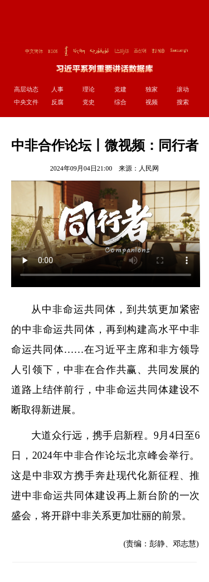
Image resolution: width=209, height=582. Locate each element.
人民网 (149, 168)
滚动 (183, 89)
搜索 (183, 102)
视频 (151, 102)
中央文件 (26, 102)
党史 (88, 102)
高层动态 (26, 89)
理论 (88, 89)
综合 (120, 102)
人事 (57, 89)
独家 (151, 89)
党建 (120, 89)
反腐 (57, 102)
